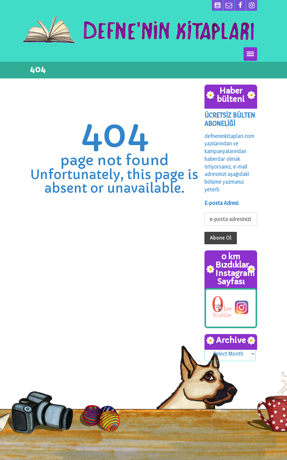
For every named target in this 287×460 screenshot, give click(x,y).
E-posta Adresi (221, 203)
